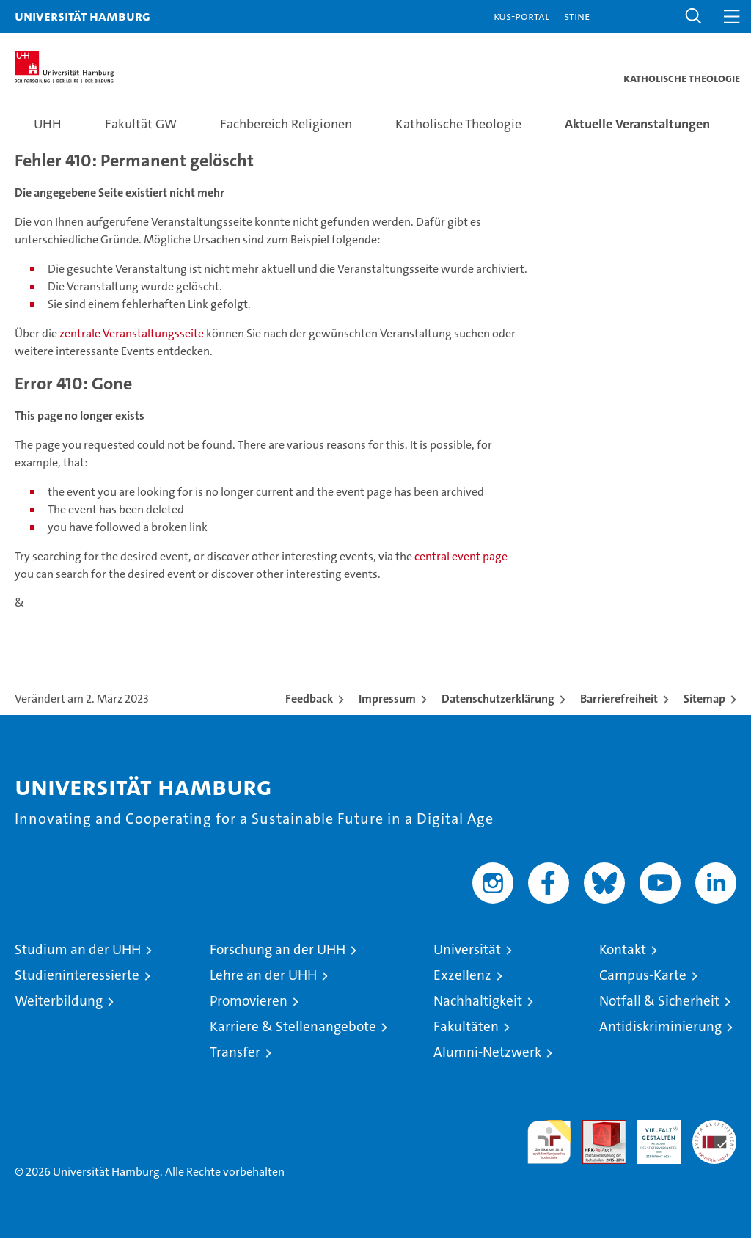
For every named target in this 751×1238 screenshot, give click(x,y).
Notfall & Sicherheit (659, 1001)
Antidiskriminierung (660, 1026)
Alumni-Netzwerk (487, 1052)
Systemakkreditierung (714, 1127)
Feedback (309, 698)
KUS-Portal (521, 15)
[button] (693, 16)
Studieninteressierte (77, 975)
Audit (596, 1127)
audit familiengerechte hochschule (549, 1142)
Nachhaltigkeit (477, 1001)
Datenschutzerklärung (498, 698)
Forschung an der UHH (277, 949)
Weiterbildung (59, 1001)
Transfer (235, 1052)
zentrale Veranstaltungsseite (132, 333)
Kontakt (622, 949)
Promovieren (248, 1001)
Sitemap (704, 698)
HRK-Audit (651, 1135)
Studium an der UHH (78, 949)
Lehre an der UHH (263, 975)
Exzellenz (462, 975)
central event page (461, 556)
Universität (467, 949)
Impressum (387, 698)
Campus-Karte (642, 975)
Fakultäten (466, 1026)
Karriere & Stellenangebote (293, 1026)
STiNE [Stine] (577, 15)
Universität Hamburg (82, 16)
